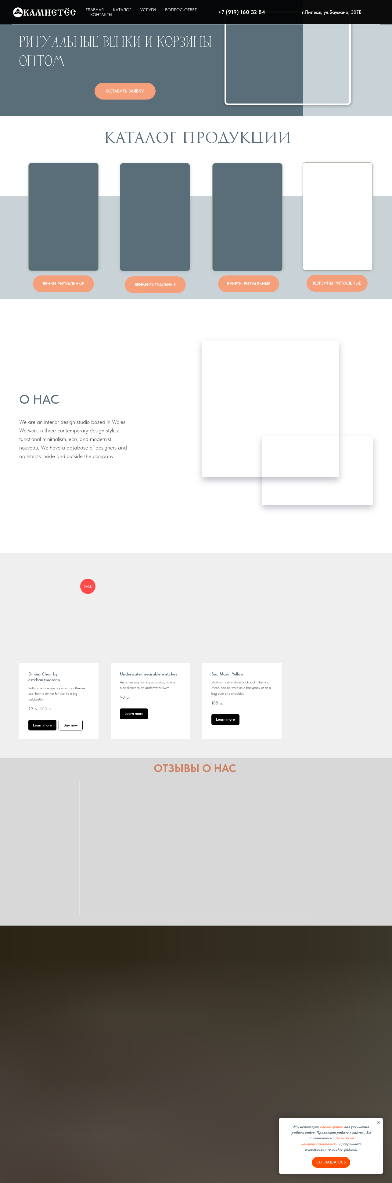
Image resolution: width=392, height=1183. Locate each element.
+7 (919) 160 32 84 (241, 12)
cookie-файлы (331, 1127)
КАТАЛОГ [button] (122, 9)
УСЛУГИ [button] (148, 9)
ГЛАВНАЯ (95, 9)
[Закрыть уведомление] (378, 1122)
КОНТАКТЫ (101, 14)
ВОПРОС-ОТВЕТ (181, 9)
